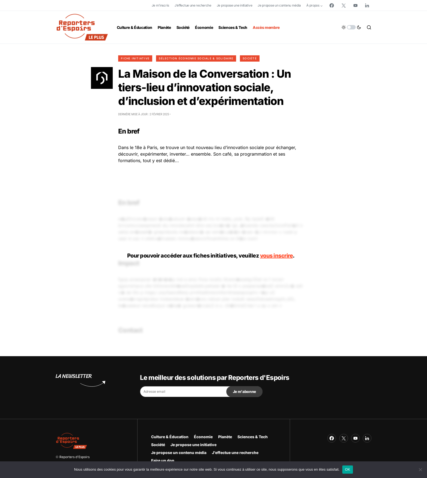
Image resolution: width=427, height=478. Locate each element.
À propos (312, 5)
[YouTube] (355, 5)
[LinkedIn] (367, 5)
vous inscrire (276, 255)
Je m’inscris (160, 5)
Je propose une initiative (234, 5)
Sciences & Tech (252, 436)
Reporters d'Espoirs (74, 457)
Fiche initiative (135, 58)
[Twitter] (343, 5)
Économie (203, 436)
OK (347, 469)
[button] (351, 27)
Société (250, 58)
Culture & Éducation (169, 436)
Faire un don (162, 460)
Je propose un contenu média (279, 5)
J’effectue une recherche (193, 5)
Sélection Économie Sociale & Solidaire (196, 58)
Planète (225, 436)
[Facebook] (331, 5)
